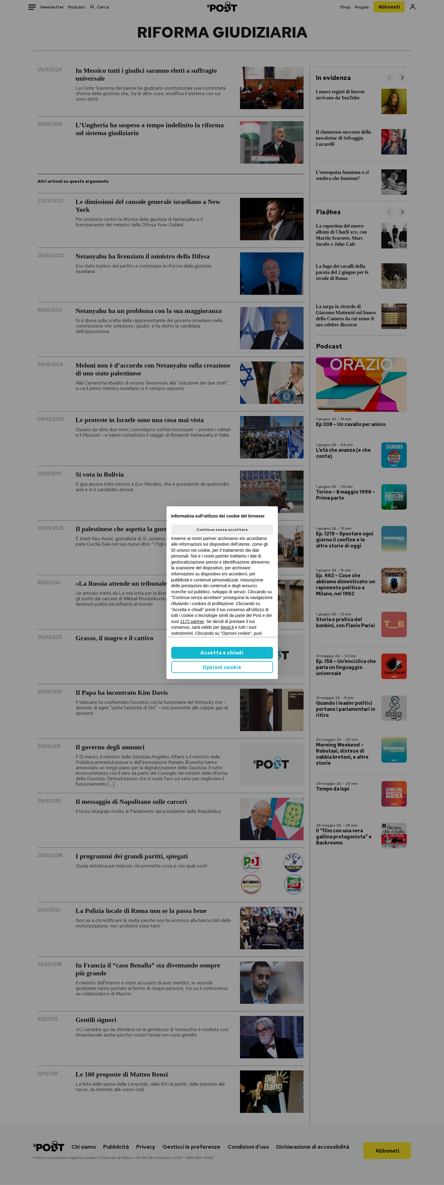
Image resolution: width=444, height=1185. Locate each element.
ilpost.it (227, 627)
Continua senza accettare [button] (222, 529)
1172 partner (192, 621)
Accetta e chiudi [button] (221, 653)
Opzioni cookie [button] (222, 667)
